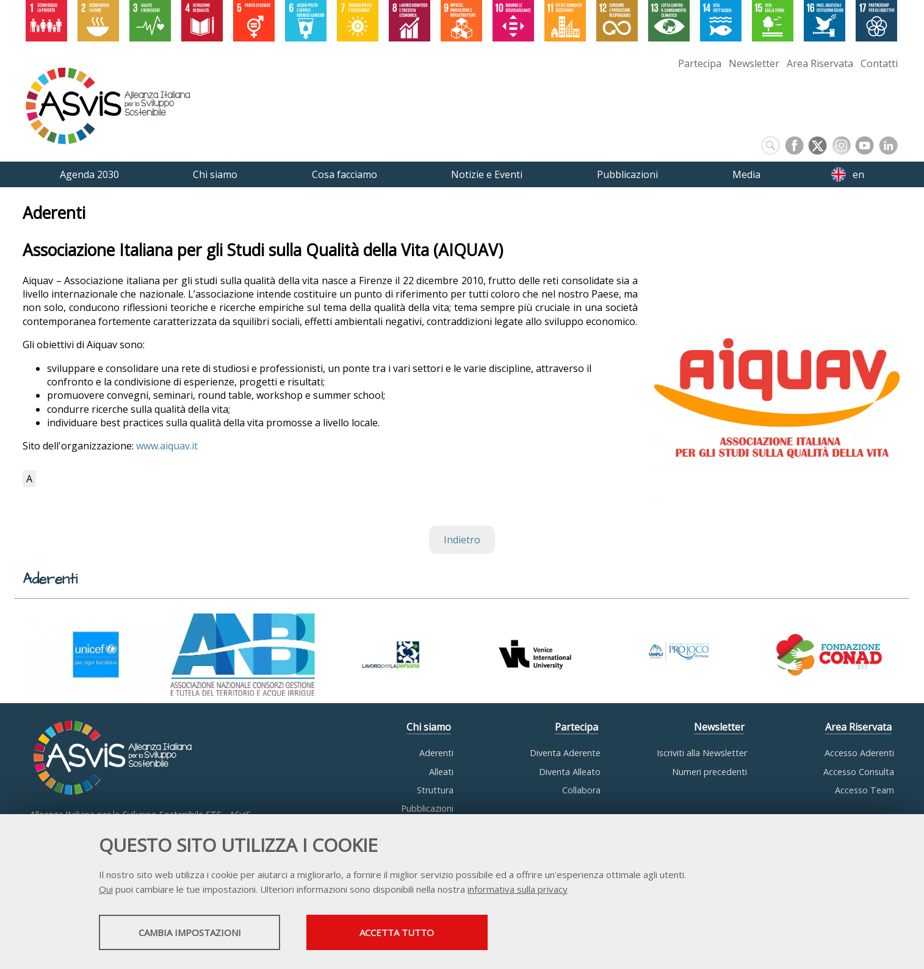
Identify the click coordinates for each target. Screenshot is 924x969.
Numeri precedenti (709, 772)
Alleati (441, 772)
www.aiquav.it (167, 445)
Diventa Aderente (565, 753)
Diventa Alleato (570, 772)
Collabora (581, 790)
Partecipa (699, 63)
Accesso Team (864, 790)
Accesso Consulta (858, 772)
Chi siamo (428, 727)
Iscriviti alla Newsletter (702, 753)
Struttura (435, 790)
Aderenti (436, 753)
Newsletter (754, 63)
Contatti (879, 63)
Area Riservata (820, 63)
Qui (106, 890)
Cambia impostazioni (195, 933)
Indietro (462, 539)
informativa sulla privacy (517, 890)
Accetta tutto (415, 933)
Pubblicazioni (427, 808)
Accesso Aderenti (859, 753)
